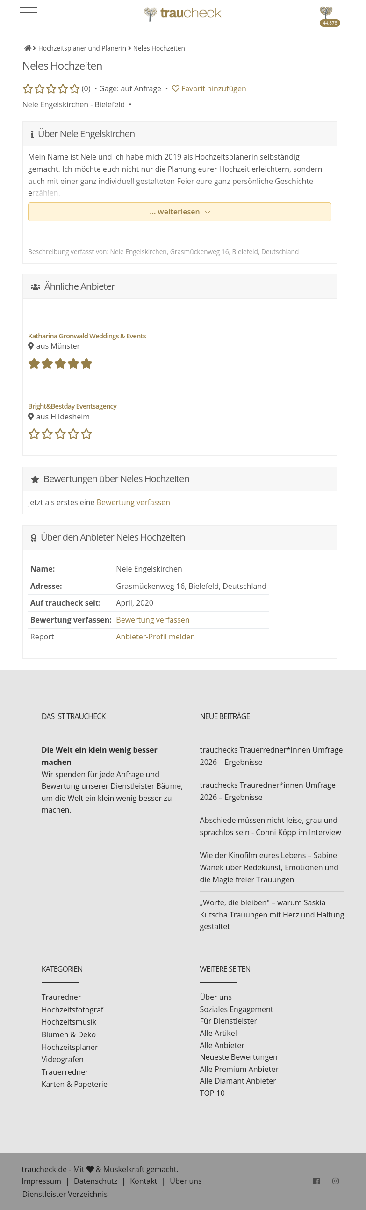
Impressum (41, 1181)
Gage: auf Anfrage (130, 88)
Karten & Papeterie (75, 1084)
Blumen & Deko (69, 1034)
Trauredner (61, 997)
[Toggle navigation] (28, 12)
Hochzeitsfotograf (73, 1010)
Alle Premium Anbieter (239, 1069)
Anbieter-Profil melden (155, 636)
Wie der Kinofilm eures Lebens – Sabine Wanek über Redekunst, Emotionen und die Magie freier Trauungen (269, 867)
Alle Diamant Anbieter (238, 1081)
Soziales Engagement (236, 1009)
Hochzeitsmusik (69, 1022)
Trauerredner (65, 1072)
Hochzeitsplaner (70, 1047)
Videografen (63, 1059)
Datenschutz (95, 1181)
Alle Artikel (218, 1033)
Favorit (209, 88)
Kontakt (143, 1181)
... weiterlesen (176, 211)
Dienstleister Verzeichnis (65, 1194)
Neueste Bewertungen (239, 1057)
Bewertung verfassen (133, 502)
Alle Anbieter (222, 1045)
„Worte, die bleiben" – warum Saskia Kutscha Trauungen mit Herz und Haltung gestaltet (272, 914)
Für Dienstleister (228, 1021)
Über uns (216, 997)
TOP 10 (212, 1093)
